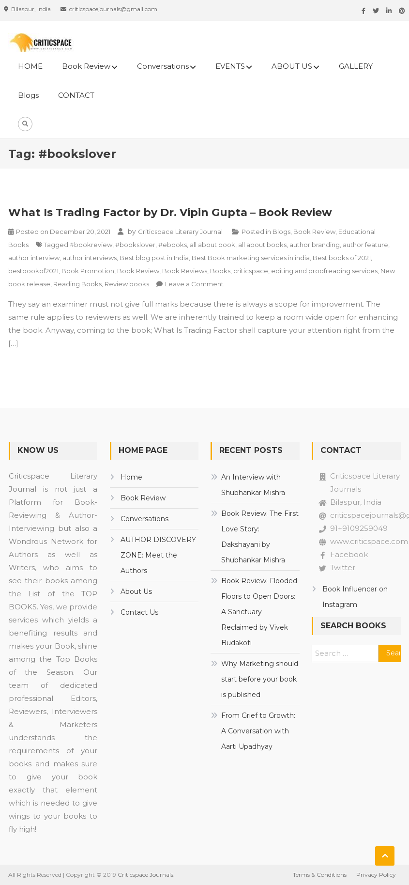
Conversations (163, 66)
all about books (262, 244)
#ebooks (172, 244)
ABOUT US (292, 66)
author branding (314, 244)
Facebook (349, 554)
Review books (127, 284)
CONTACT (76, 95)
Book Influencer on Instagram (355, 597)
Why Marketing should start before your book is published (259, 679)
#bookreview (91, 244)
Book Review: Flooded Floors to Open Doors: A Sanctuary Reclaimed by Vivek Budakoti (259, 611)
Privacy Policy (376, 874)
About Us (136, 591)
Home (131, 477)
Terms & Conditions (320, 874)
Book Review (86, 66)
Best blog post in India (154, 258)
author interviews (89, 258)
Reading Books (77, 284)
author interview (34, 258)
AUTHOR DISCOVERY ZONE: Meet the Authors (158, 555)
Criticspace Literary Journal (180, 231)
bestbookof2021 (33, 271)
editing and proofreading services (324, 271)
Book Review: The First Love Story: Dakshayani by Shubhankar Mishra (260, 536)
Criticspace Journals (145, 874)
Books (220, 271)
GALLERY (356, 66)
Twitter (342, 567)
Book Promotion (87, 271)
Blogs (28, 95)
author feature (365, 244)
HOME (30, 66)
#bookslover (135, 244)
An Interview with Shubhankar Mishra (253, 485)
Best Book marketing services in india (251, 258)
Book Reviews (184, 271)
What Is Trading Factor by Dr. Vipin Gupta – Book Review (170, 212)
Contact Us (139, 612)
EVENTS (230, 66)
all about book (212, 244)
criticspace (250, 271)
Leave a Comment (194, 284)
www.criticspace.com (369, 541)
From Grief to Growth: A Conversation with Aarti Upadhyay (258, 731)
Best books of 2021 (342, 258)
